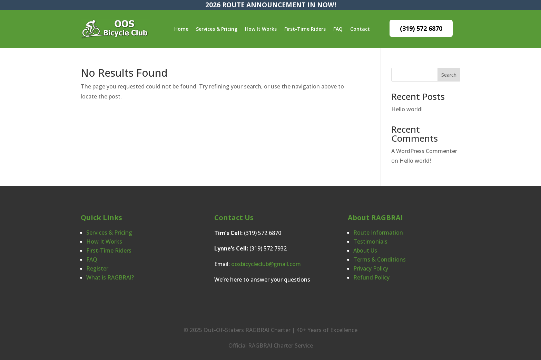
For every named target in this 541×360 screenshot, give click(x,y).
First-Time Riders (305, 29)
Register (97, 268)
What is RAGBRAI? (110, 277)
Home (181, 29)
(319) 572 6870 (421, 28)
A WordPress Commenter (424, 151)
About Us (365, 250)
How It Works (261, 29)
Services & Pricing (216, 29)
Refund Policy (371, 277)
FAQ (338, 29)
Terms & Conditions (379, 259)
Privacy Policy (370, 268)
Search (448, 75)
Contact (360, 29)
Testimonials (370, 241)
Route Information (378, 232)
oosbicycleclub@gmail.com (266, 264)
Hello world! (407, 109)
